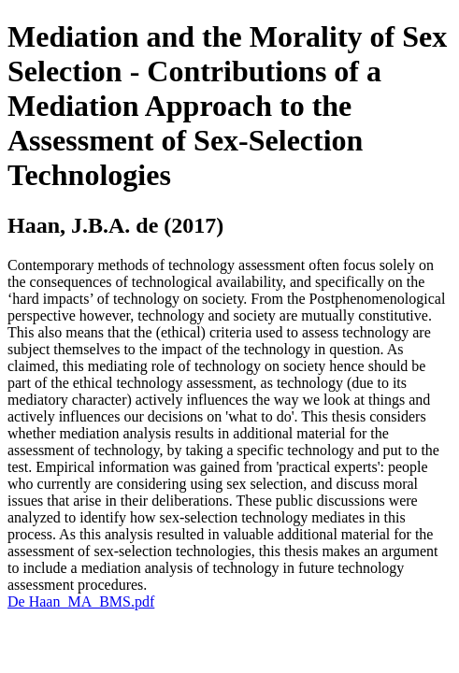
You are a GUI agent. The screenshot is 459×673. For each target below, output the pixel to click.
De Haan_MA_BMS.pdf (80, 601)
